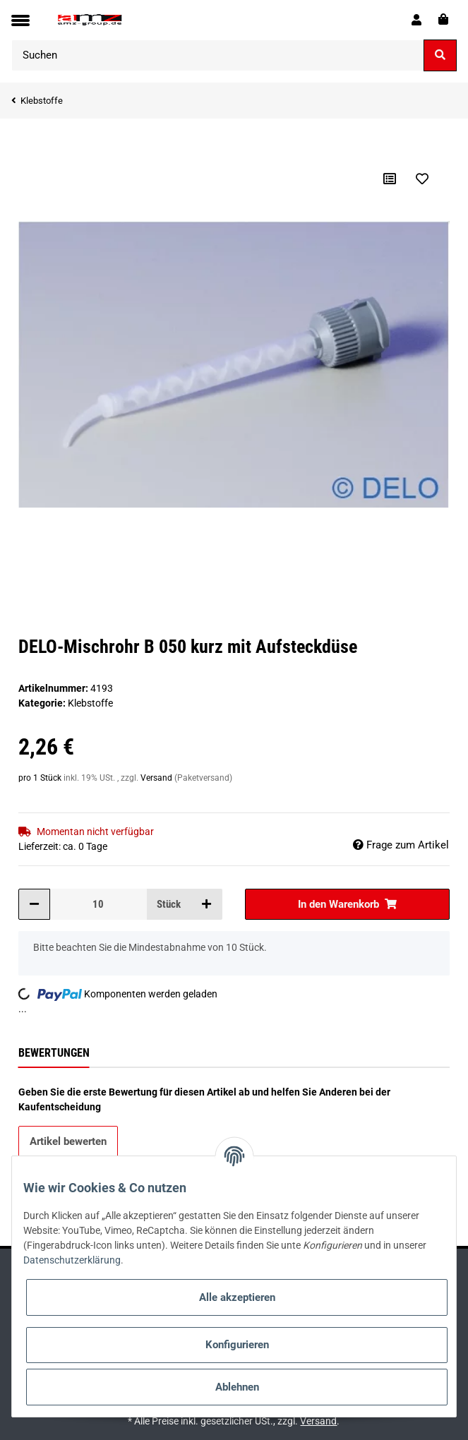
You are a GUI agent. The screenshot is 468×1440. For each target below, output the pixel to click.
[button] (416, 20)
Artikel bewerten (68, 1141)
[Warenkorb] (443, 20)
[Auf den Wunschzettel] (422, 178)
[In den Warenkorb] (29, 140)
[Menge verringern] (34, 904)
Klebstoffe (90, 703)
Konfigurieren (237, 1344)
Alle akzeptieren (237, 1297)
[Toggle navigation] (20, 20)
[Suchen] (217, 55)
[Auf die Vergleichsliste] (389, 178)
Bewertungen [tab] (54, 1053)
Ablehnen (237, 1387)
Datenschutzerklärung (72, 1260)
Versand (157, 778)
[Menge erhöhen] (206, 904)
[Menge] (98, 904)
